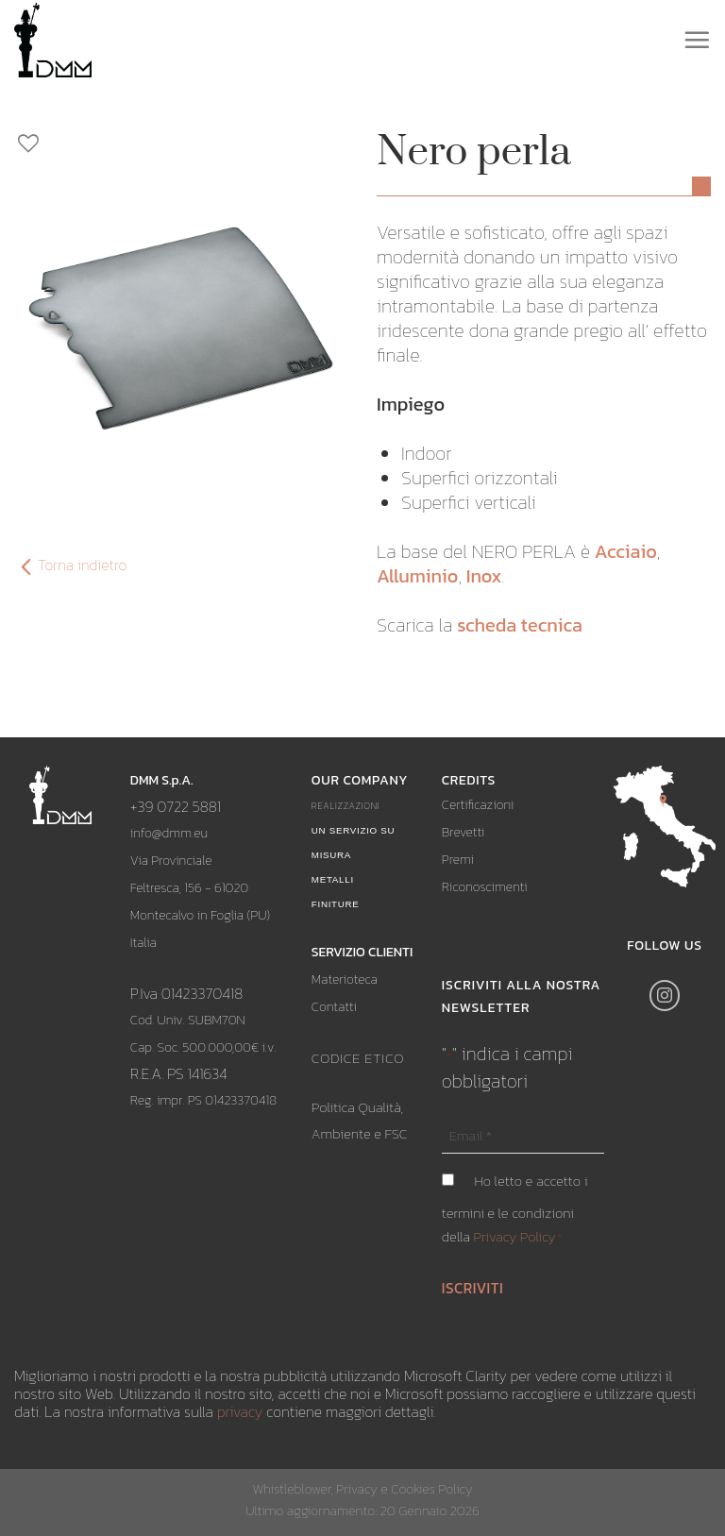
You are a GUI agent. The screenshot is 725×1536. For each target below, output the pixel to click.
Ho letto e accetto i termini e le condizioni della (515, 1209)
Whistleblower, (294, 1488)
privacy (240, 1411)
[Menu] (697, 39)
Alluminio (417, 576)
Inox (484, 576)
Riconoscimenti (485, 887)
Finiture (336, 904)
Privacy (357, 1488)
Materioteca (345, 979)
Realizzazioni (346, 806)
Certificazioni (478, 805)
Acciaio (626, 551)
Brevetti (463, 832)
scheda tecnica (519, 625)
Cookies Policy (431, 1488)
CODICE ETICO (358, 1058)
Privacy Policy (515, 1236)
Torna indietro (70, 566)
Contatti (334, 1007)
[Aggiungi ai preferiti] (181, 143)
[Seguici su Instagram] (665, 995)
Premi (458, 859)
